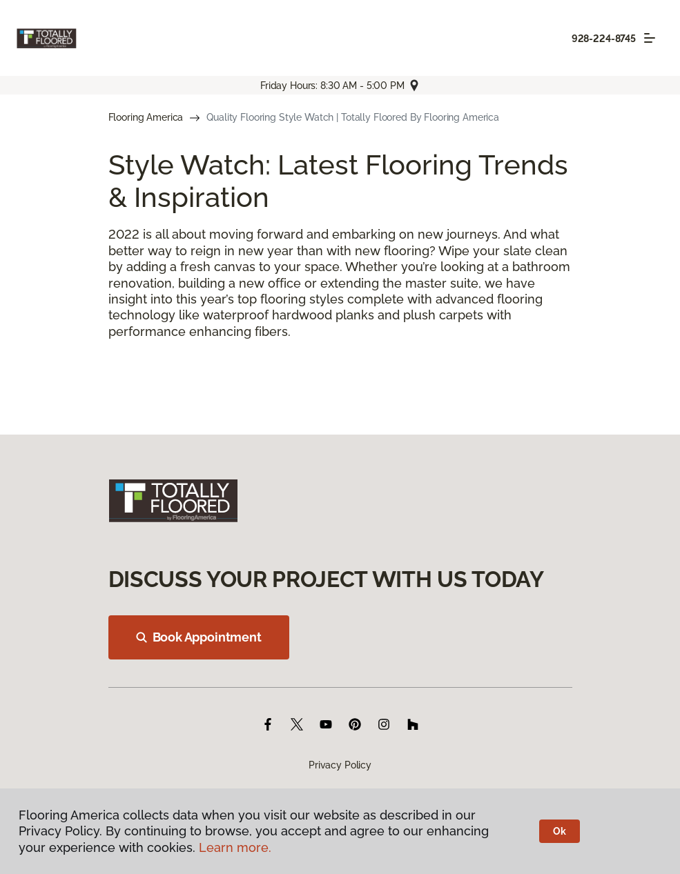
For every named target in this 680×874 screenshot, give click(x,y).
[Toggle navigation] (649, 38)
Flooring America (146, 117)
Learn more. (235, 847)
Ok (559, 831)
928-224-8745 (604, 38)
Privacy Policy (340, 765)
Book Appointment (199, 637)
